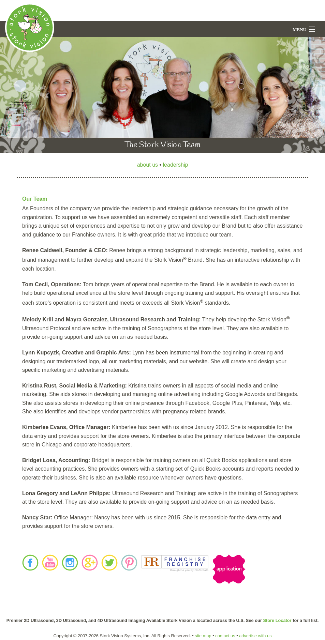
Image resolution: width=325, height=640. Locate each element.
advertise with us (255, 635)
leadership (175, 165)
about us (147, 165)
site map (203, 635)
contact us (225, 635)
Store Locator (277, 620)
